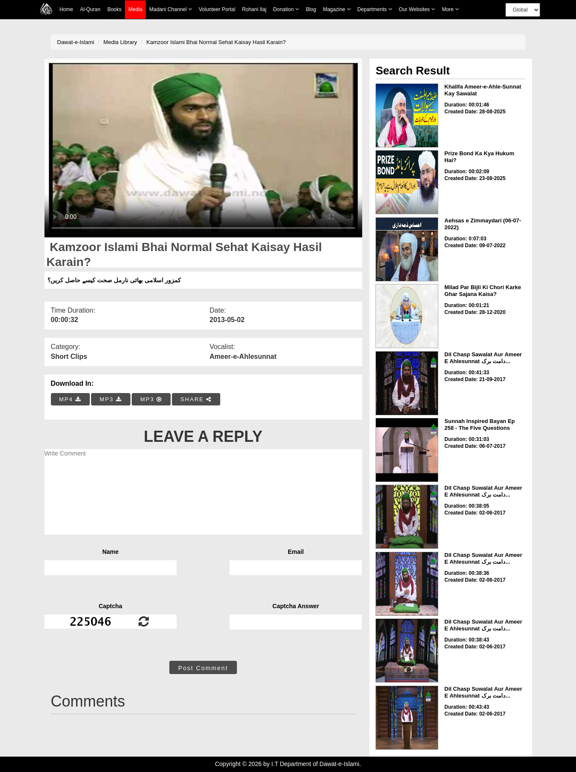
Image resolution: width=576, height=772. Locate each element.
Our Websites (417, 9)
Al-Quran (90, 9)
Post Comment (203, 668)
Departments (374, 9)
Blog (311, 9)
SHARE (196, 399)
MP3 (111, 399)
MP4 (70, 399)
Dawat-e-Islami (76, 42)
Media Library (120, 42)
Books (114, 9)
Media (135, 9)
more (450, 9)
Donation (286, 9)
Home (66, 9)
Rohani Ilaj (254, 9)
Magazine (336, 9)
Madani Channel (170, 9)
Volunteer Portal (217, 9)
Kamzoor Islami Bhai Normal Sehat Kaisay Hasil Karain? (216, 42)
